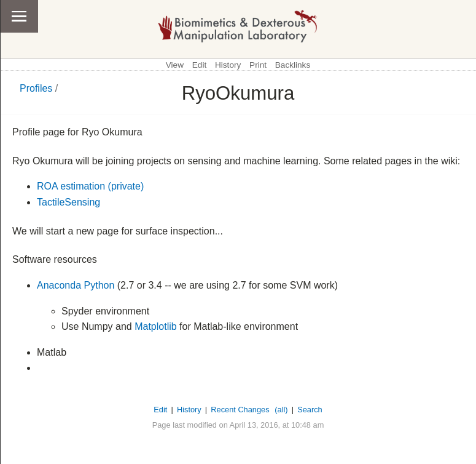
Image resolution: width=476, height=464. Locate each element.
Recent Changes (240, 409)
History (228, 65)
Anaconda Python (75, 285)
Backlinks (292, 65)
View (175, 65)
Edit (199, 65)
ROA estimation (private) (90, 186)
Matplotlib (155, 326)
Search (309, 409)
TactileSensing (68, 202)
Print (258, 65)
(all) (281, 409)
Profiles (36, 88)
